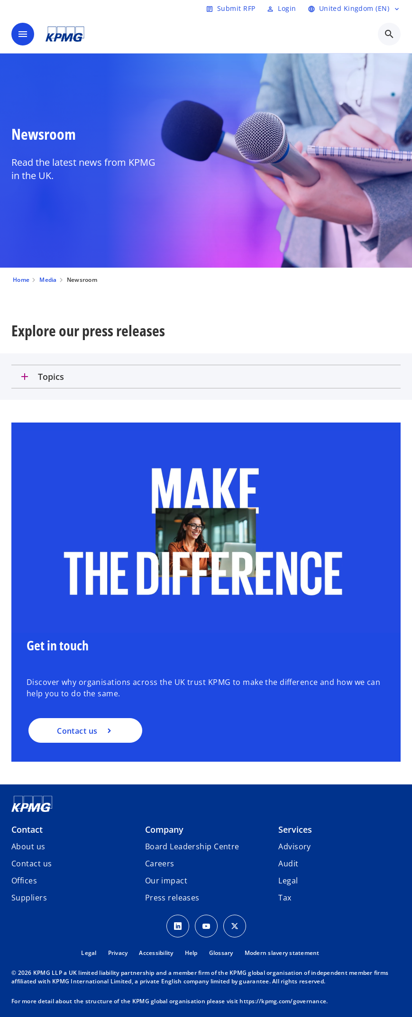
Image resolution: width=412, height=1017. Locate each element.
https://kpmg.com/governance (282, 1001)
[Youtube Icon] (206, 926)
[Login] (281, 8)
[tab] (206, 376)
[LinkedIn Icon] (177, 926)
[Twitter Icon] (234, 926)
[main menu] (22, 34)
